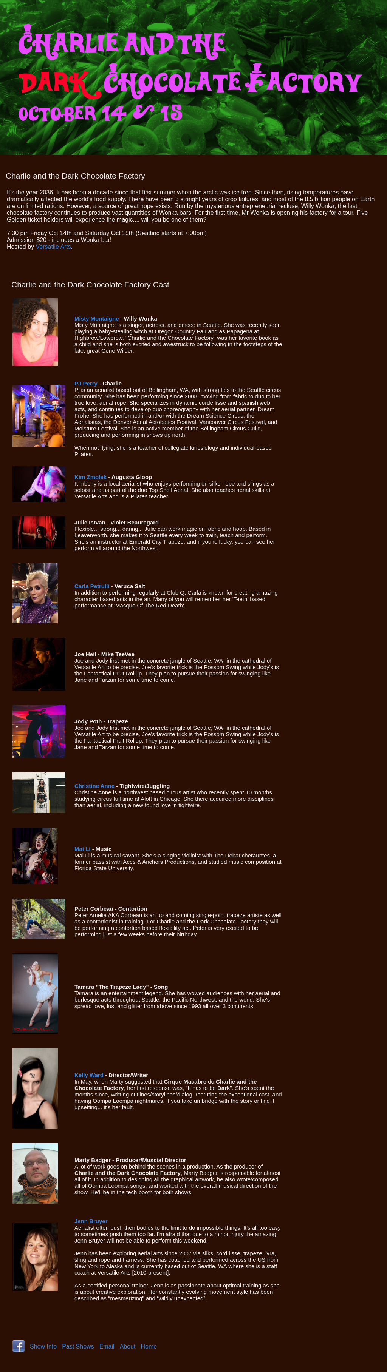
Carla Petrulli (92, 586)
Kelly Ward (89, 1075)
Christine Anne (94, 786)
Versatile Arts (53, 247)
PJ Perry (86, 383)
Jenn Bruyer (91, 1221)
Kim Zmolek (90, 477)
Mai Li (82, 849)
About (128, 1346)
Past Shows (78, 1346)
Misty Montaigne (96, 318)
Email (107, 1346)
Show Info (43, 1346)
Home (149, 1346)
